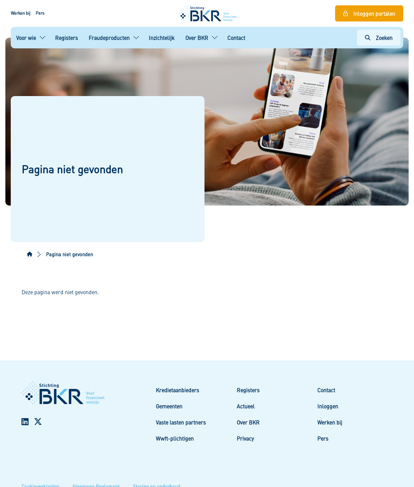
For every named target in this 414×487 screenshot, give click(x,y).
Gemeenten (169, 406)
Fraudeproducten (109, 37)
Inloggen (327, 406)
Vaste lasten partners (181, 422)
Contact (236, 37)
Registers (66, 37)
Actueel (246, 406)
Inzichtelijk (162, 37)
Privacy (245, 438)
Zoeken (384, 37)
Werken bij (20, 13)
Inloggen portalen (374, 13)
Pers (40, 13)
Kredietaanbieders (177, 390)
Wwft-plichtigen (175, 438)
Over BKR (196, 37)
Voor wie (26, 37)
